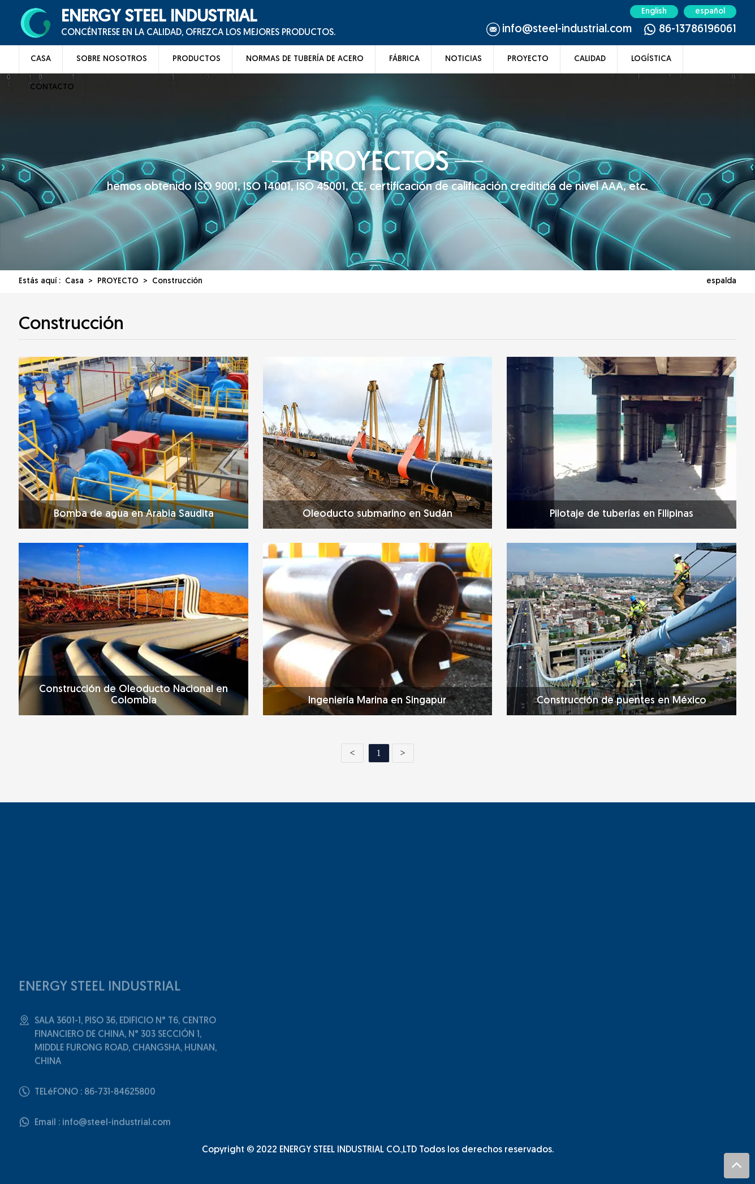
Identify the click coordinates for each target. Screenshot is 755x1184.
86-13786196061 (697, 29)
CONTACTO (52, 87)
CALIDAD (590, 59)
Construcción (177, 281)
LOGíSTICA (651, 59)
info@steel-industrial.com (567, 29)
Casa (74, 281)
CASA (41, 59)
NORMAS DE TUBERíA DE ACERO (305, 59)
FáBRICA (404, 59)
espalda (721, 281)
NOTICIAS (463, 59)
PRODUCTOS (196, 59)
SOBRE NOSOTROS (111, 59)
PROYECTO (528, 59)
